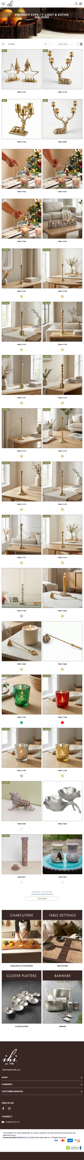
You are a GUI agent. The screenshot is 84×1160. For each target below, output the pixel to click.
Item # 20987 (62, 142)
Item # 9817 (22, 877)
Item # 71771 (21, 557)
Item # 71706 (62, 717)
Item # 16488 (62, 664)
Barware (62, 1026)
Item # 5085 (22, 824)
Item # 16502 (21, 664)
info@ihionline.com (12, 1122)
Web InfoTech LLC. (20, 1137)
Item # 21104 (21, 142)
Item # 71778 (62, 344)
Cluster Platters (21, 1026)
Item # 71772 (62, 504)
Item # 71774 (62, 451)
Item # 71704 (62, 770)
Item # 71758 (21, 611)
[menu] (3, 3)
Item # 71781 (21, 291)
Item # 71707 (21, 717)
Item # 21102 (62, 92)
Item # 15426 (62, 824)
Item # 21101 (21, 92)
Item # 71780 (62, 291)
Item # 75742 (21, 192)
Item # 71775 (21, 451)
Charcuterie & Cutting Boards (21, 966)
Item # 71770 (62, 557)
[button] (78, 44)
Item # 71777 (21, 398)
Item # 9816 (62, 877)
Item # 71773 (21, 504)
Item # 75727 (62, 241)
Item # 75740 (21, 241)
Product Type (27, 14)
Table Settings (62, 966)
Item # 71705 (21, 770)
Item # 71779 (21, 344)
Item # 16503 (62, 611)
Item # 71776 (62, 398)
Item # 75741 (62, 192)
